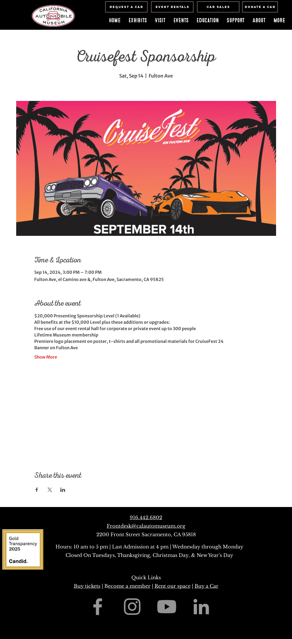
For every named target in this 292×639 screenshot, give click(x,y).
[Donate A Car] (260, 6)
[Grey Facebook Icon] (98, 606)
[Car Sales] (218, 6)
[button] (180, 20)
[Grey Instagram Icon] (132, 606)
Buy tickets (87, 586)
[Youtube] (167, 606)
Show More (45, 357)
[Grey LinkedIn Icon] (201, 606)
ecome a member (129, 586)
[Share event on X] (49, 490)
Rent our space (172, 586)
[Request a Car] (126, 6)
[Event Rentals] (172, 6)
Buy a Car (206, 586)
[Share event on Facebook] (36, 490)
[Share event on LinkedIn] (62, 490)
